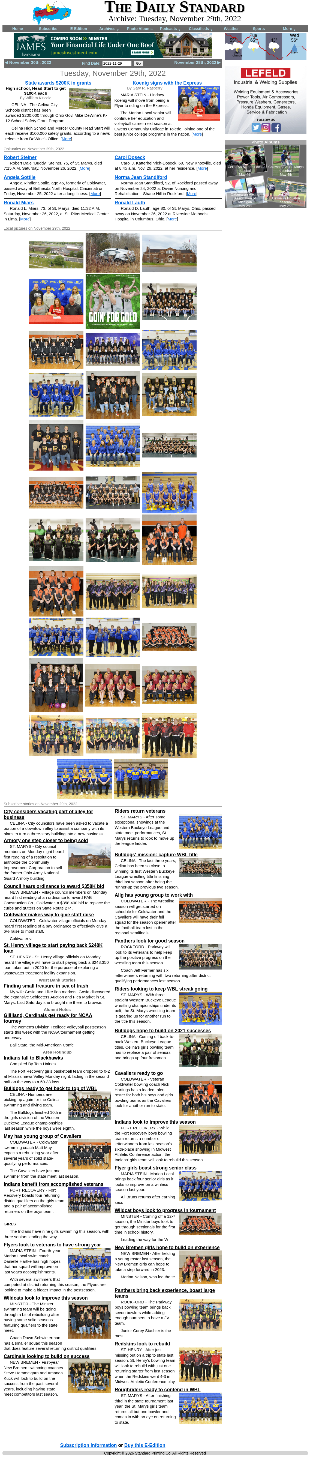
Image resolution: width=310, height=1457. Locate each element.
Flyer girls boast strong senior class (156, 1168)
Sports (259, 28)
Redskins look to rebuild (142, 1344)
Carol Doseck (130, 157)
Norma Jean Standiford (141, 177)
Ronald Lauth (130, 202)
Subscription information (88, 1445)
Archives (109, 29)
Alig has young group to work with (154, 895)
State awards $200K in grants (58, 83)
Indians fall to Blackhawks (33, 1058)
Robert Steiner (20, 157)
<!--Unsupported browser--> (265, 174)
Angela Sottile (20, 177)
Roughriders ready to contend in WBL (158, 1389)
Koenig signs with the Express (167, 83)
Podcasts (170, 29)
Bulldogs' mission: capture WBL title (156, 854)
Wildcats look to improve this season (46, 1298)
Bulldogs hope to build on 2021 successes (163, 1030)
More (289, 29)
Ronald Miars (19, 202)
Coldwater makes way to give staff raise (49, 914)
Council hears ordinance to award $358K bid (54, 886)
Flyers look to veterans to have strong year (52, 1244)
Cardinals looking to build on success (47, 1356)
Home (17, 28)
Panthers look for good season (150, 941)
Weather (231, 28)
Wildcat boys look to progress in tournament (165, 1210)
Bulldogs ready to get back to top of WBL (50, 1088)
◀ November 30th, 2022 (28, 62)
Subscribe (48, 28)
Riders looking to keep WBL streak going (161, 989)
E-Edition (78, 28)
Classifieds (201, 29)
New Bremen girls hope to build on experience (167, 1247)
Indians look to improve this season (155, 1122)
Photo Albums (139, 28)
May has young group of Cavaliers (43, 1136)
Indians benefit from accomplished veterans (54, 1184)
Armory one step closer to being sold (46, 840)
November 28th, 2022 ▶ (197, 62)
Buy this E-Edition (144, 1445)
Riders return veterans (140, 811)
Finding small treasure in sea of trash (46, 986)
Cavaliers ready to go (139, 1073)
